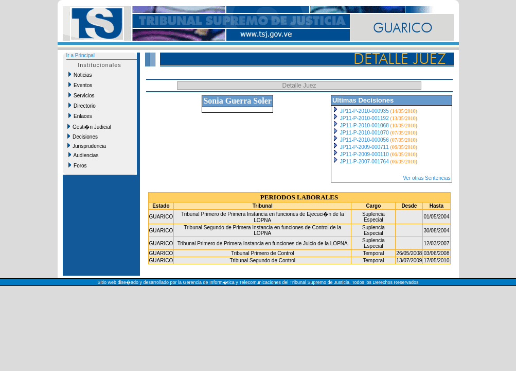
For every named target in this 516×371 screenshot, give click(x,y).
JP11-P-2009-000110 (364, 154)
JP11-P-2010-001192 (364, 118)
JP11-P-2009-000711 (364, 147)
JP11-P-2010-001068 (364, 125)
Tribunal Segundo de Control (263, 260)
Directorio (82, 106)
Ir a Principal (80, 55)
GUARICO (161, 217)
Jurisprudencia (86, 146)
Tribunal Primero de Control (262, 253)
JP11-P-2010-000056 (364, 140)
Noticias (80, 75)
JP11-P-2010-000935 (364, 111)
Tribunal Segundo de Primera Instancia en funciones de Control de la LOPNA (262, 230)
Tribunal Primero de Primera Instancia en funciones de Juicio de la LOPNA (262, 243)
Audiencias (83, 155)
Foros (77, 165)
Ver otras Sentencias (426, 178)
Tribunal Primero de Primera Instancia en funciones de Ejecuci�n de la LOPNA (262, 217)
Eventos (80, 85)
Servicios (81, 95)
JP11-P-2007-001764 (364, 161)
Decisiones (82, 136)
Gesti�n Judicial (89, 127)
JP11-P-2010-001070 (364, 133)
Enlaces (80, 116)
